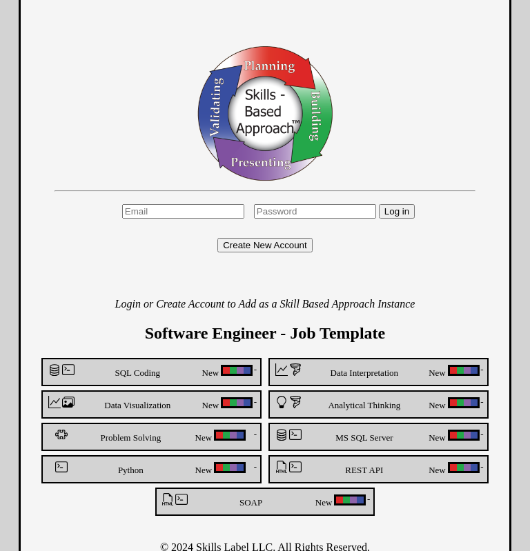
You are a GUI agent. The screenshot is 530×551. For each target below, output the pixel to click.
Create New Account (265, 245)
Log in (396, 211)
